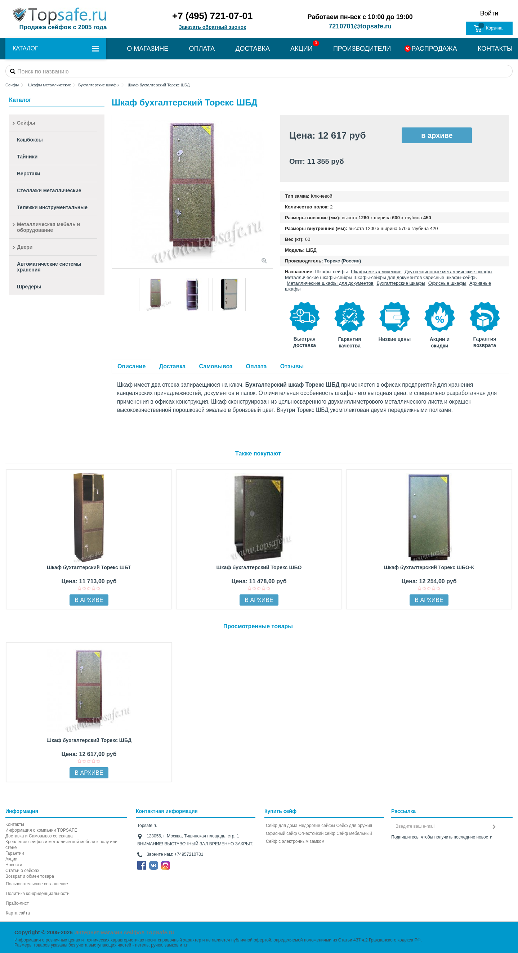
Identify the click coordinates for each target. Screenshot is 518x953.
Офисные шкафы (447, 283)
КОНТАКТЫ (495, 48)
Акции (11, 859)
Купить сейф (280, 811)
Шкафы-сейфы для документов (387, 277)
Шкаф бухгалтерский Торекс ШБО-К (429, 567)
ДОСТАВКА (252, 48)
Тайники (27, 156)
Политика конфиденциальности (38, 893)
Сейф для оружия (354, 825)
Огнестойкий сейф (316, 833)
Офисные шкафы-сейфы (450, 277)
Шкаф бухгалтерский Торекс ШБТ (89, 567)
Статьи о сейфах (22, 870)
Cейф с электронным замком (295, 841)
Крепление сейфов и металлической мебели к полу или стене (61, 844)
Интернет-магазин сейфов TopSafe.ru (124, 932)
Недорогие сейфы (317, 825)
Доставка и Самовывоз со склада (39, 836)
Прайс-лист (17, 903)
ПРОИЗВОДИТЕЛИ (362, 48)
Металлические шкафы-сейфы (318, 277)
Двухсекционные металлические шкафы (448, 271)
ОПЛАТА (202, 48)
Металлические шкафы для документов (330, 283)
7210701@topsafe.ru (360, 26)
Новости (13, 864)
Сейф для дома (282, 825)
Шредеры (29, 286)
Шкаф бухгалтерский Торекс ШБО (259, 567)
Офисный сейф (281, 833)
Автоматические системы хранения (49, 267)
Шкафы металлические (376, 271)
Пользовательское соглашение (37, 883)
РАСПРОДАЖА (434, 48)
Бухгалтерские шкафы (400, 283)
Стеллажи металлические (49, 190)
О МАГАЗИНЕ (147, 48)
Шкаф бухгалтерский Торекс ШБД (88, 740)
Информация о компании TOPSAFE (41, 830)
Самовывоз (216, 366)
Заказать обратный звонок (212, 27)
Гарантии (14, 853)
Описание (131, 366)
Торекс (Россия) (342, 261)
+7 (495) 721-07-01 (212, 15)
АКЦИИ (301, 48)
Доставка (172, 366)
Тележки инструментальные (52, 207)
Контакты (14, 824)
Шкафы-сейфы (331, 271)
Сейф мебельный (354, 833)
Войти (489, 13)
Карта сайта (18, 913)
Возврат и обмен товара (29, 876)
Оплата (256, 366)
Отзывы (292, 366)
